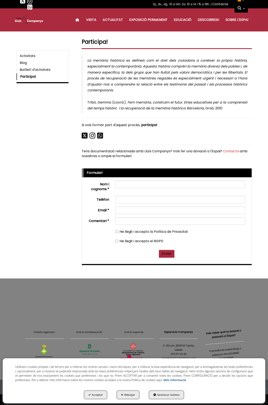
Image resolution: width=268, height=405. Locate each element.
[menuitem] (241, 8)
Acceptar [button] (95, 395)
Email (103, 210)
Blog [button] (23, 62)
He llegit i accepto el (139, 241)
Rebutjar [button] (128, 395)
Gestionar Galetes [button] (166, 395)
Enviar (167, 253)
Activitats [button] (27, 55)
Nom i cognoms (100, 187)
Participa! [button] (28, 76)
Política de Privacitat (171, 231)
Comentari (99, 221)
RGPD (158, 241)
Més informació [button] (174, 380)
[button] (22, 2)
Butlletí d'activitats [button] (35, 69)
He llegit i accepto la (151, 231)
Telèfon (103, 199)
